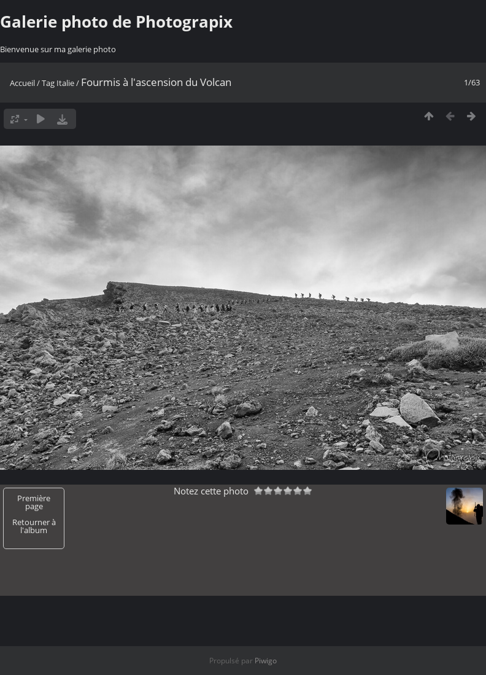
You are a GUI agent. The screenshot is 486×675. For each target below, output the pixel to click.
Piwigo (266, 660)
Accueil (22, 82)
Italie (65, 82)
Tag (48, 82)
